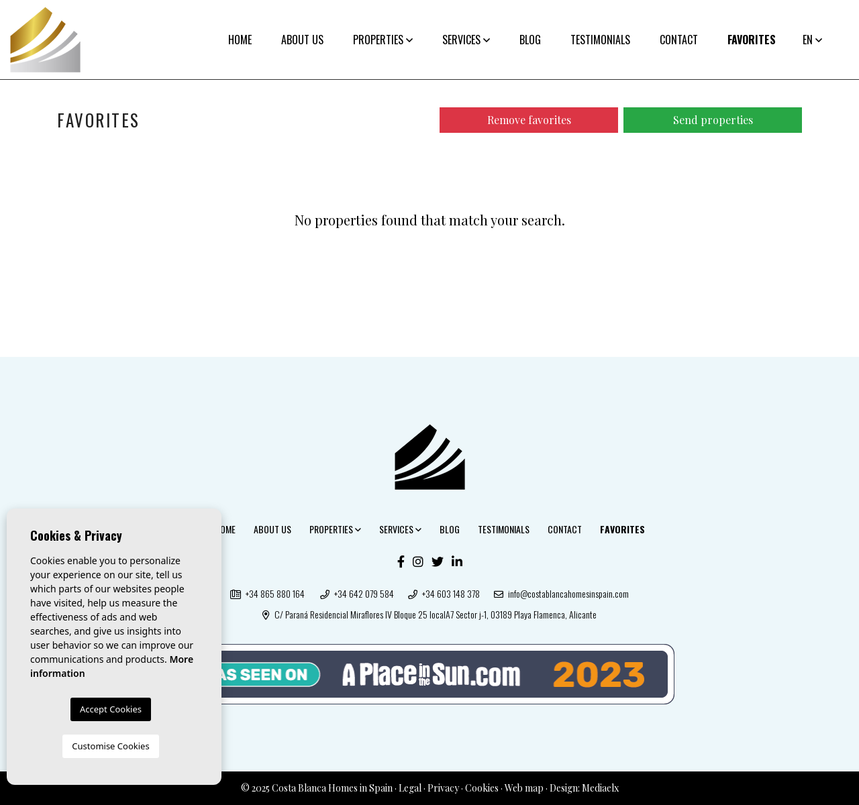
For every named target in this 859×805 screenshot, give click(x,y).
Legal (410, 788)
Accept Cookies (111, 709)
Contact (679, 40)
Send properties (713, 120)
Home (240, 40)
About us (302, 40)
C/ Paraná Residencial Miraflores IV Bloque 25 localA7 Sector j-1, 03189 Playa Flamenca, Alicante (429, 614)
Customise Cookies (110, 746)
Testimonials (600, 40)
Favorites (751, 40)
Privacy (443, 788)
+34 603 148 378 (444, 593)
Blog (530, 40)
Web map (524, 788)
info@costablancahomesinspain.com (561, 593)
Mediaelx (600, 788)
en (812, 40)
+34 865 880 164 (267, 593)
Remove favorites (529, 120)
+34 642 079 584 (357, 593)
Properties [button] (383, 40)
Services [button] (466, 40)
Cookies (482, 788)
